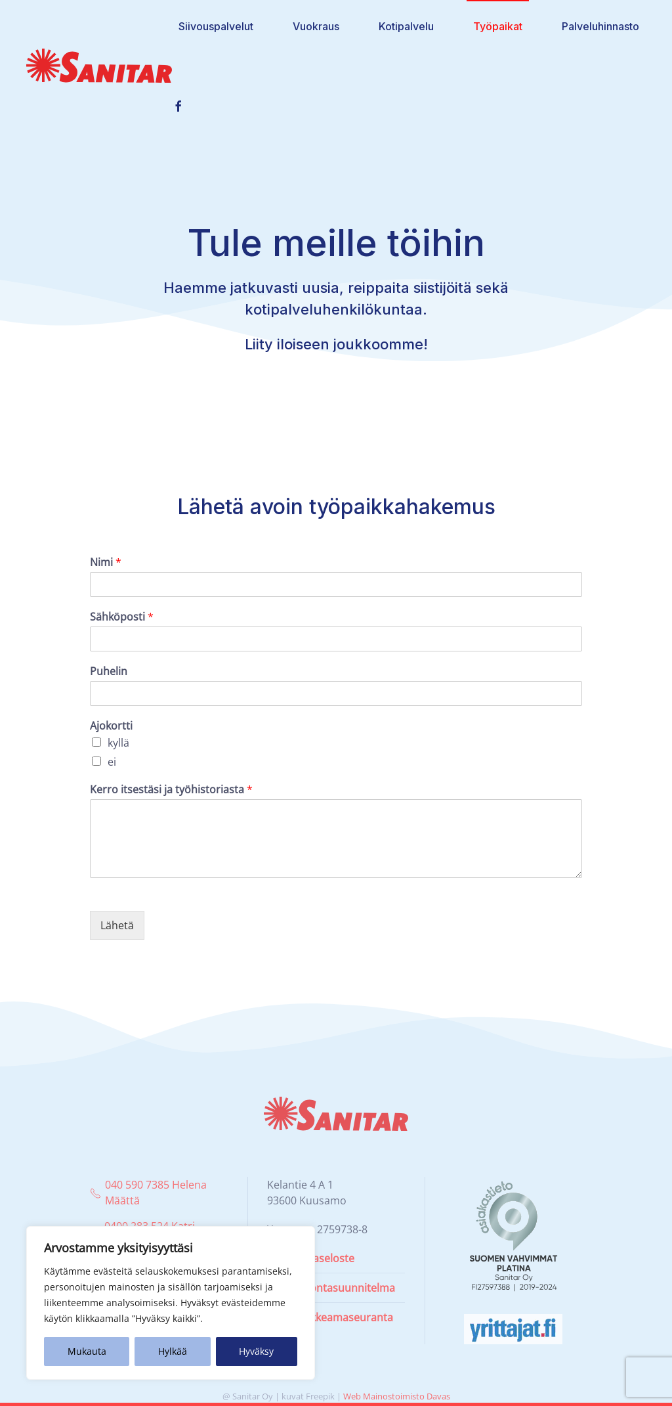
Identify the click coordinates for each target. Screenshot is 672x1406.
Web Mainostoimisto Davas (396, 1396)
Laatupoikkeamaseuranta (330, 1317)
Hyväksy (256, 1351)
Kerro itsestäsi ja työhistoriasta (171, 790)
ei (112, 762)
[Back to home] (99, 65)
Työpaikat (497, 26)
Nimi (105, 562)
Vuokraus (316, 26)
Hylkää (172, 1351)
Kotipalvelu (406, 26)
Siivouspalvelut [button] (215, 26)
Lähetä (117, 925)
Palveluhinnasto (600, 26)
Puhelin (108, 671)
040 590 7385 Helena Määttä (148, 1192)
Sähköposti (122, 617)
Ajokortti (111, 726)
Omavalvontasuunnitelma (331, 1288)
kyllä (118, 743)
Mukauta (87, 1351)
